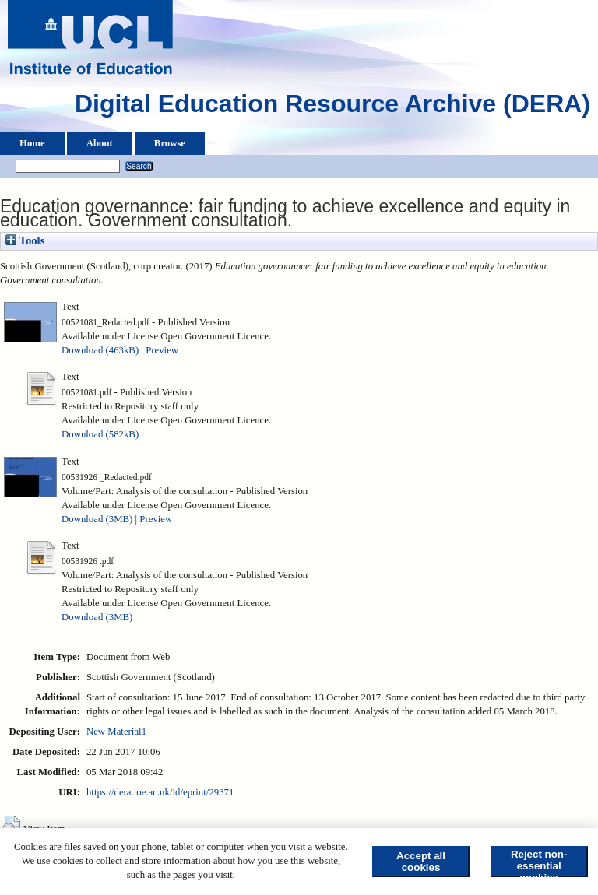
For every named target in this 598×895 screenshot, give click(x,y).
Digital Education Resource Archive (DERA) (332, 107)
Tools (24, 240)
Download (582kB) (100, 434)
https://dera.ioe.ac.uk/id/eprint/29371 (160, 792)
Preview (162, 350)
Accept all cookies (420, 861)
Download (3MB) (97, 519)
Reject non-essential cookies (539, 862)
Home (32, 143)
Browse (169, 143)
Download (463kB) (100, 350)
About (99, 143)
